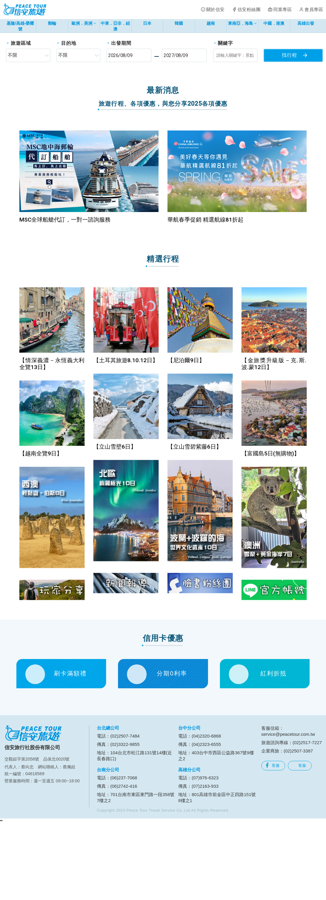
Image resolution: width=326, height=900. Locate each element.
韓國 (179, 23)
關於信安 (215, 9)
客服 (273, 840)
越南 (211, 23)
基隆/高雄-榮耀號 (20, 26)
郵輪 (52, 23)
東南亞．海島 (242, 24)
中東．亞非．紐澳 (115, 26)
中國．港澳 (273, 23)
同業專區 (282, 9)
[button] (16, 70)
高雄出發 (305, 23)
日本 (147, 23)
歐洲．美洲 (84, 24)
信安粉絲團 (249, 9)
